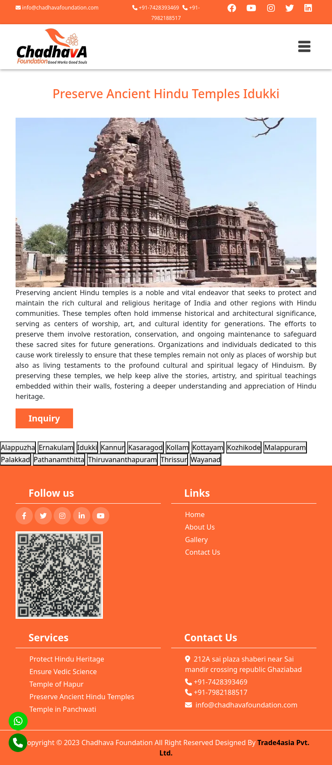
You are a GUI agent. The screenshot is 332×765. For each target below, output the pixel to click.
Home (195, 514)
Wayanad (205, 459)
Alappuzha (18, 447)
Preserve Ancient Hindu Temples (81, 696)
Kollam (177, 447)
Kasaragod (145, 447)
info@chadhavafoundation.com (57, 7)
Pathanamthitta (59, 459)
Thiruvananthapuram (122, 459)
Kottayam (207, 447)
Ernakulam (55, 447)
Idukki (87, 447)
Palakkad (15, 459)
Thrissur (174, 459)
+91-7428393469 (155, 7)
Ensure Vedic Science (63, 671)
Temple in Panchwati (62, 709)
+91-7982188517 (216, 692)
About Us (200, 527)
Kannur (112, 447)
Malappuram (285, 447)
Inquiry (44, 418)
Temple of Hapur (56, 684)
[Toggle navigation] (304, 46)
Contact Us (202, 552)
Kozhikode (244, 447)
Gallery (196, 539)
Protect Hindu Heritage (66, 659)
